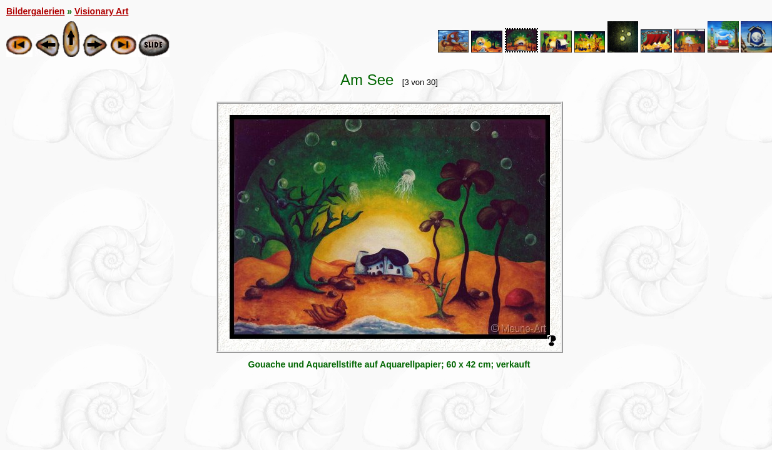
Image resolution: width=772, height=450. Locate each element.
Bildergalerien (35, 11)
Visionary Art (101, 11)
